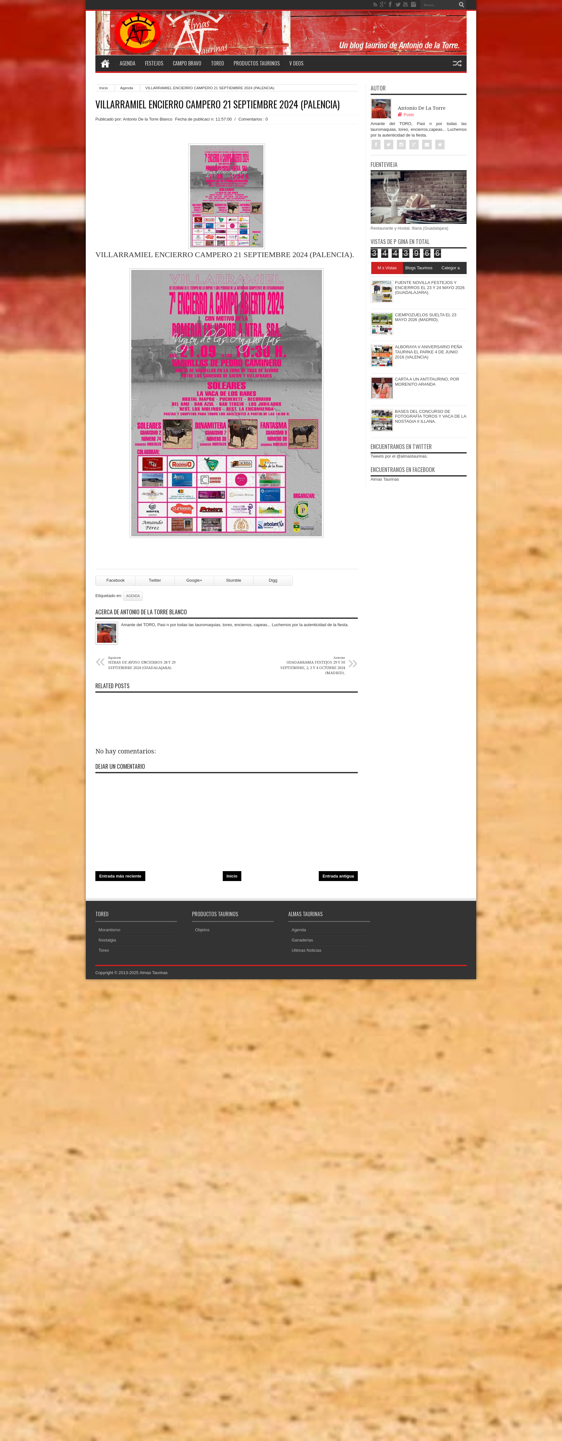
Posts (406, 114)
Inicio (103, 88)
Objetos (202, 931)
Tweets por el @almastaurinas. (399, 456)
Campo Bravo (187, 63)
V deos (296, 63)
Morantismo (109, 931)
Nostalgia (107, 942)
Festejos (154, 63)
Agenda (127, 63)
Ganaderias (302, 942)
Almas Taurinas (385, 479)
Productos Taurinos (257, 63)
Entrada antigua (338, 878)
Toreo (217, 63)
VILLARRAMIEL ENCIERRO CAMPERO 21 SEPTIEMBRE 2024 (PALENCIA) (217, 104)
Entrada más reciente (120, 878)
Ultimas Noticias (306, 952)
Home (105, 63)
